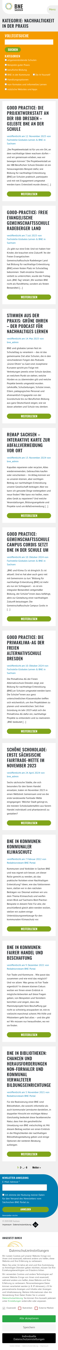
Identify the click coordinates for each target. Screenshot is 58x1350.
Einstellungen (14, 1303)
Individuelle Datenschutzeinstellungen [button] (29, 1340)
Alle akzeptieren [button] (29, 1320)
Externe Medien (44, 1310)
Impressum (7, 1225)
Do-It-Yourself (41, 74)
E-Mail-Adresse (11, 1182)
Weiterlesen (29, 194)
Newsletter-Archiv (10, 1215)
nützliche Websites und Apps (21, 89)
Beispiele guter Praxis (17, 65)
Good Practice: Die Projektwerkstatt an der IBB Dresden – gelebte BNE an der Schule (28, 119)
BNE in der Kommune (17, 74)
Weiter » (36, 1167)
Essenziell (9, 1310)
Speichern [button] (29, 1329)
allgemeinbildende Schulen (21, 60)
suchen (13, 49)
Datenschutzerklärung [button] (30, 1348)
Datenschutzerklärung (22, 1225)
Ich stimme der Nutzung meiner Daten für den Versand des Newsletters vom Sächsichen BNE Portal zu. (23, 1199)
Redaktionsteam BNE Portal (21, 863)
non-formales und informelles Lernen (26, 84)
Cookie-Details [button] (15, 1348)
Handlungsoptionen (17, 79)
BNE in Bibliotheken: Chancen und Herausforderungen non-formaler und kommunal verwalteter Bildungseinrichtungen (30, 1070)
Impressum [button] (44, 1348)
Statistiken (25, 1310)
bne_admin (13, 342)
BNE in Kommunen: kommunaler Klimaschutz (24, 847)
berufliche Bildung (16, 70)
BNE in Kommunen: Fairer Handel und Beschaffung (25, 953)
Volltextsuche (17, 36)
